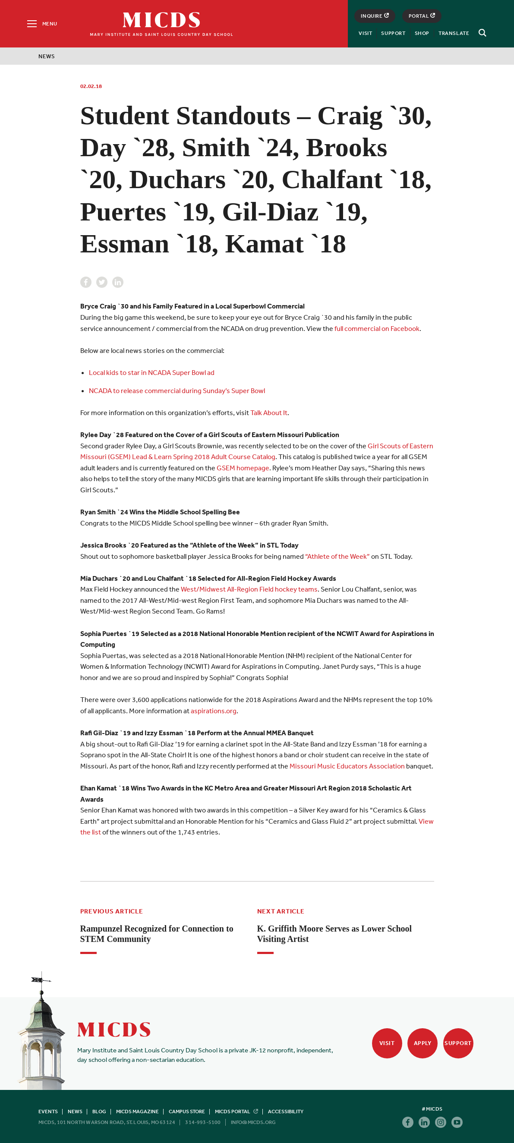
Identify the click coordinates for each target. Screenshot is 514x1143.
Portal (422, 16)
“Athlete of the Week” (337, 556)
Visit (365, 33)
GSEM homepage (243, 467)
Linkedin (117, 282)
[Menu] (41, 23)
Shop (422, 33)
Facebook (85, 282)
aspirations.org (214, 710)
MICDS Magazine (137, 1111)
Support (393, 33)
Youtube (457, 1122)
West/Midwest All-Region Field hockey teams (249, 589)
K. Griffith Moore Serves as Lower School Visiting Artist (334, 934)
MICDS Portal (236, 1111)
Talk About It (268, 412)
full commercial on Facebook (376, 328)
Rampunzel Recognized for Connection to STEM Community (156, 934)
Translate (453, 33)
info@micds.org (253, 1122)
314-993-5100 (203, 1122)
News (46, 56)
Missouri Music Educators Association (347, 766)
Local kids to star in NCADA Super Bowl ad (151, 372)
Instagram (440, 1122)
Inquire (374, 16)
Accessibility (285, 1111)
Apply (423, 1043)
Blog (99, 1111)
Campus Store (187, 1111)
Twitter (101, 282)
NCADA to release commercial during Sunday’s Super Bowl (177, 390)
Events (48, 1111)
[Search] (481, 33)
